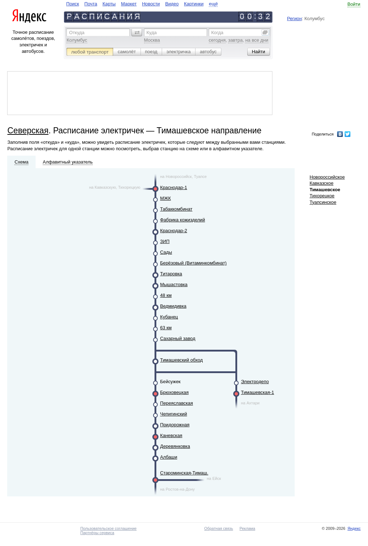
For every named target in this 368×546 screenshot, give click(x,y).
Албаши (168, 457)
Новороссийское (327, 177)
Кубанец (169, 317)
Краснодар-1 (173, 187)
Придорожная (174, 424)
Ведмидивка (173, 306)
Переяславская (176, 403)
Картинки (193, 3)
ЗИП (164, 241)
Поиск (72, 3)
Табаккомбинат (176, 209)
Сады (166, 252)
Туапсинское (322, 202)
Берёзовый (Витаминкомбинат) (193, 263)
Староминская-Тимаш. (184, 473)
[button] (137, 32)
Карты (108, 3)
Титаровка (171, 273)
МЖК (165, 198)
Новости (151, 3)
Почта (90, 3)
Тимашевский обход (181, 360)
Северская (27, 130)
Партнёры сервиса (97, 533)
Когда (217, 32)
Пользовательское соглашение (108, 528)
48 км (165, 295)
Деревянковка (175, 446)
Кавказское (321, 183)
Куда (152, 32)
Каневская (171, 435)
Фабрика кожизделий (182, 219)
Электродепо (255, 381)
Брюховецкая (174, 392)
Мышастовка (173, 284)
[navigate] (142, 4)
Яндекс (354, 528)
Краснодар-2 (173, 230)
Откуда (76, 32)
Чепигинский (173, 414)
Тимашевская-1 (257, 392)
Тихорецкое (321, 195)
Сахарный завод (177, 338)
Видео (172, 3)
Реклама (247, 528)
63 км (165, 327)
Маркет (129, 3)
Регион (294, 18)
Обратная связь (218, 528)
